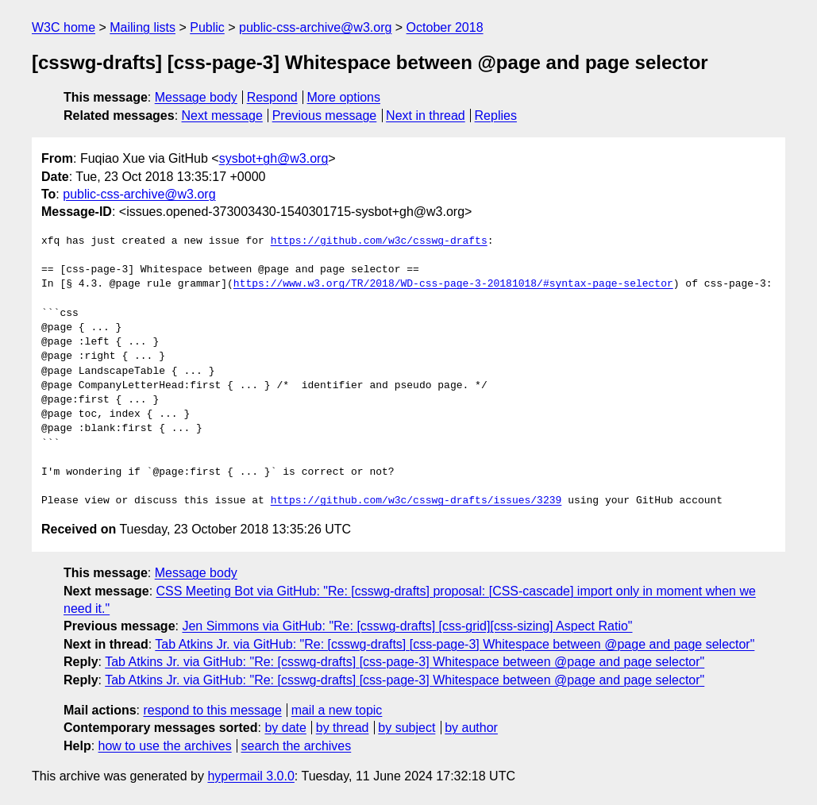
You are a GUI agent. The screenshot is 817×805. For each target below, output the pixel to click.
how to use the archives (165, 746)
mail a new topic (337, 710)
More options (344, 97)
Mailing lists (142, 27)
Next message (222, 115)
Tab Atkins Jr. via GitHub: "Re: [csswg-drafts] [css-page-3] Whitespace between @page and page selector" (454, 644)
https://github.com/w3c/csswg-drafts (379, 241)
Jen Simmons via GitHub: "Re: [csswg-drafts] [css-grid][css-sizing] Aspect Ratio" (407, 626)
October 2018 (445, 27)
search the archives (296, 746)
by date (285, 727)
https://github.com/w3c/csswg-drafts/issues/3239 (416, 501)
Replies (496, 115)
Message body (196, 97)
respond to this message (212, 710)
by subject (406, 727)
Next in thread (425, 115)
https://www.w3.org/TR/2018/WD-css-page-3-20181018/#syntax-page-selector (453, 284)
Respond (272, 97)
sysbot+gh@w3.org (274, 158)
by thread (342, 727)
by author (471, 727)
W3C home (63, 27)
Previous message (324, 115)
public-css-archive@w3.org (315, 27)
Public (207, 27)
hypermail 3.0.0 (250, 776)
